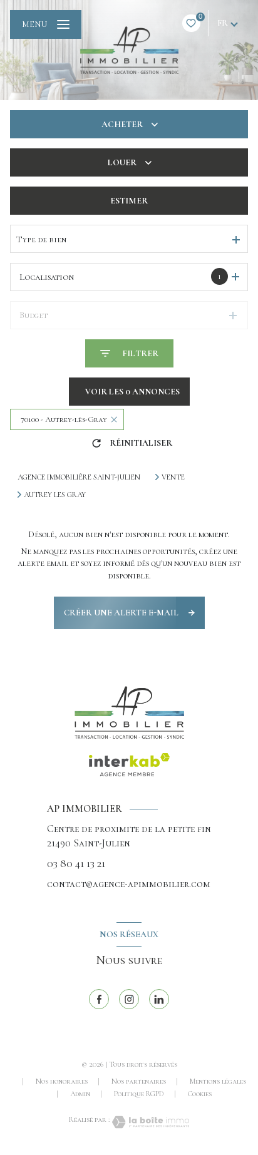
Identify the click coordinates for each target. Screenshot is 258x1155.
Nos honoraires (62, 1081)
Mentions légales (218, 1081)
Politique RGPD (139, 1093)
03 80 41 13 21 (76, 863)
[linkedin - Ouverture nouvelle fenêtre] (159, 999)
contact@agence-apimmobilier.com (128, 884)
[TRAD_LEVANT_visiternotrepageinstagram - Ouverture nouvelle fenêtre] (129, 999)
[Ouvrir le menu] (45, 24)
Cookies (200, 1094)
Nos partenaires (138, 1081)
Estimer (129, 200)
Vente (173, 477)
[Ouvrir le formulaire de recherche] (129, 353)
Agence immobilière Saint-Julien (79, 477)
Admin (80, 1093)
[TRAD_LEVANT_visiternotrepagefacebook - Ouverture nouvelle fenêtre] (99, 999)
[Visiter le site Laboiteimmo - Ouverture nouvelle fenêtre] (150, 1122)
